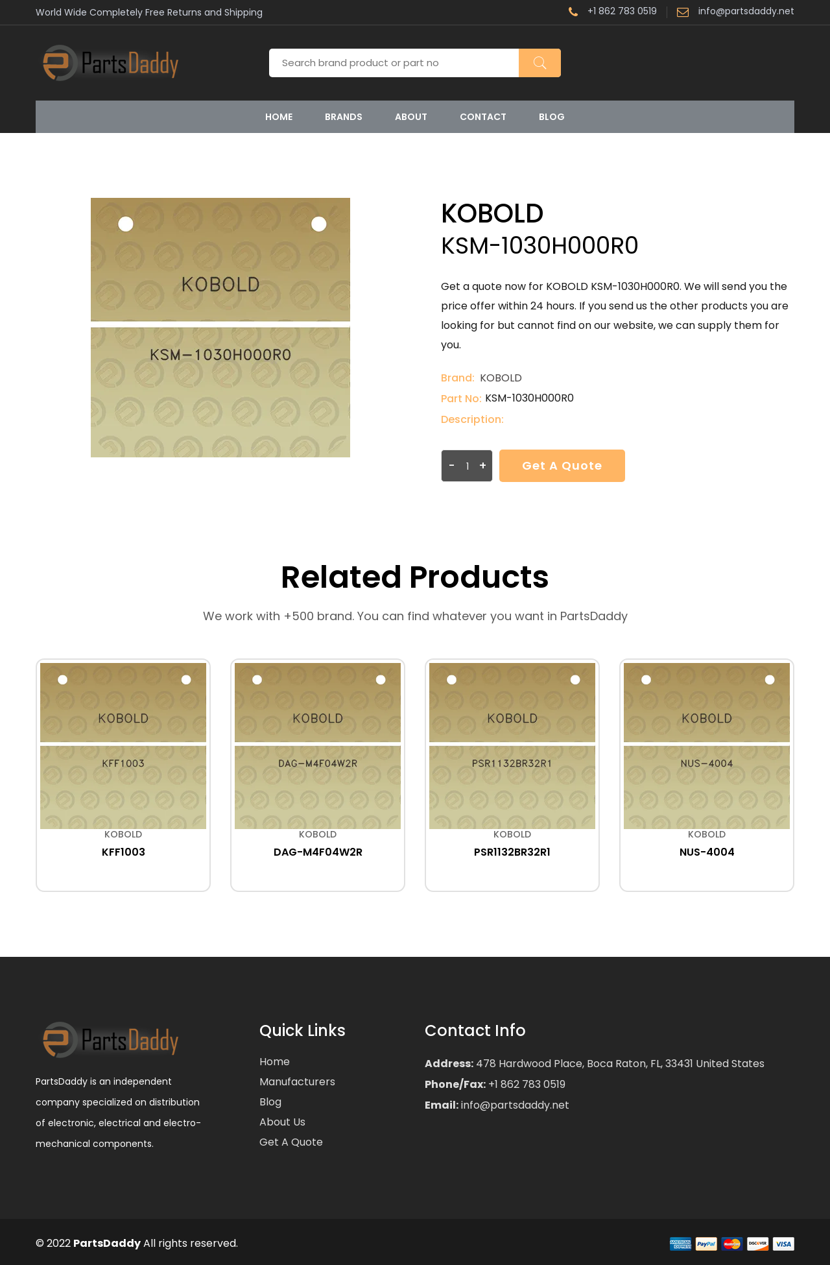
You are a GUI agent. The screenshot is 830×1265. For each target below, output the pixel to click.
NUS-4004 (707, 852)
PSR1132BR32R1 (512, 852)
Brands (343, 116)
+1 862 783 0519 (613, 12)
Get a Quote (562, 465)
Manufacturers (297, 1081)
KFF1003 (123, 852)
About (411, 116)
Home (278, 116)
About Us (282, 1121)
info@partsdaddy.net (735, 12)
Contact (483, 116)
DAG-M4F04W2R (318, 852)
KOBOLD (501, 377)
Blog (552, 116)
